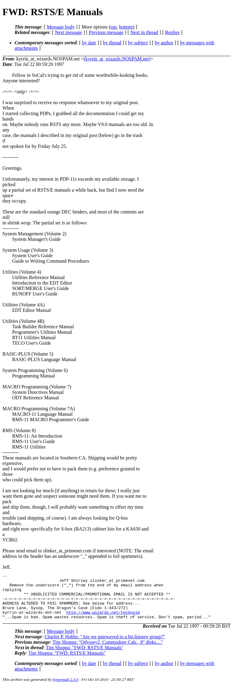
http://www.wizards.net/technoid (103, 620)
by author (164, 42)
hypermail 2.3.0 (65, 688)
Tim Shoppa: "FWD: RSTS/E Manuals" (84, 656)
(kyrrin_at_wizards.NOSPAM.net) (117, 58)
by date (89, 42)
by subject (138, 42)
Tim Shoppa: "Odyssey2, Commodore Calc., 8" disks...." (107, 651)
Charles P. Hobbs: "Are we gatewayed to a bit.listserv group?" (105, 645)
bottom (126, 26)
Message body (61, 26)
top (113, 26)
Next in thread (144, 32)
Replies (172, 32)
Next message (68, 32)
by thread (112, 42)
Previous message (106, 32)
